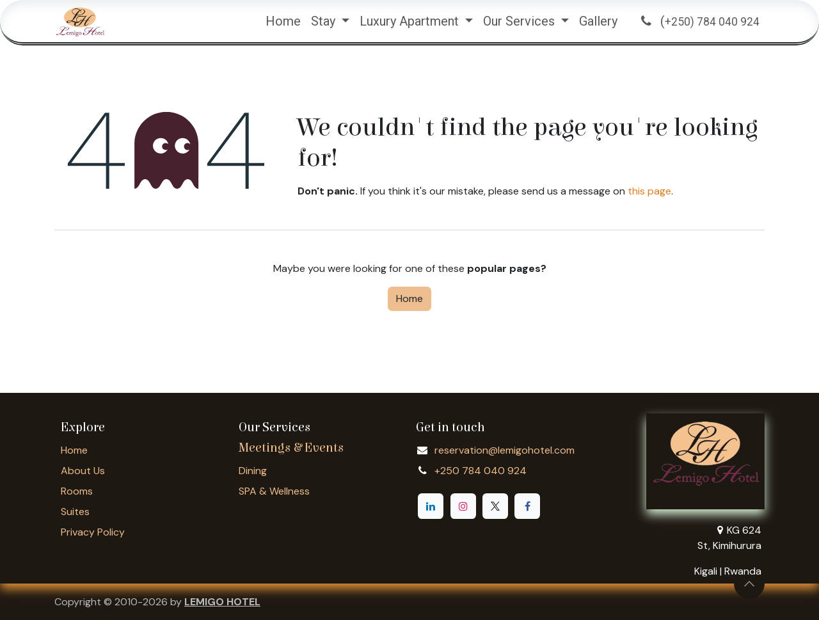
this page (649, 191)
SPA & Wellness (274, 491)
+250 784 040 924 (480, 470)
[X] (495, 506)
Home (409, 298)
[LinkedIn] (430, 506)
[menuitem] (283, 21)
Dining (253, 470)
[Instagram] (463, 506)
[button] (749, 583)
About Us (83, 470)
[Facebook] (527, 506)
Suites (75, 511)
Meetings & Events (291, 447)
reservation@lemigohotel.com (504, 450)
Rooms (77, 491)
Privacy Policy (93, 532)
